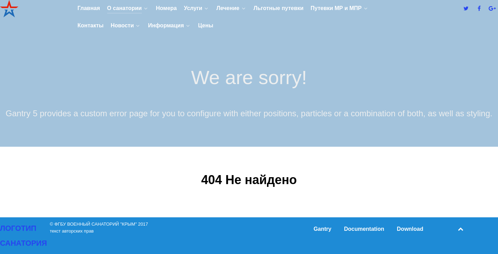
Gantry (323, 229)
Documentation (364, 229)
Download (410, 229)
